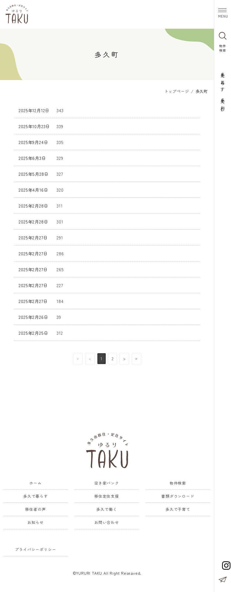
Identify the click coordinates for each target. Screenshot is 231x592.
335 (60, 141)
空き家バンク (106, 482)
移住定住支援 (106, 495)
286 (60, 252)
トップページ (176, 90)
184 (60, 300)
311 (59, 205)
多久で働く (106, 508)
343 (60, 109)
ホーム (35, 482)
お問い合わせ (106, 521)
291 (60, 237)
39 (59, 316)
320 (60, 189)
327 (60, 173)
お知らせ (35, 521)
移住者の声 (35, 508)
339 (60, 125)
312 (60, 332)
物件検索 (178, 482)
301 (60, 221)
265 (60, 268)
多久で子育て (177, 508)
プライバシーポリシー (35, 549)
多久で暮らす (35, 495)
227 (60, 284)
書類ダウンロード (177, 495)
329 (60, 157)
